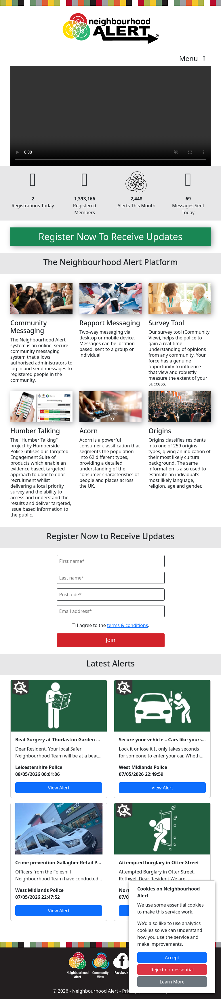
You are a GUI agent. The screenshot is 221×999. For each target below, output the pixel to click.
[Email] (111, 611)
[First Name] (111, 561)
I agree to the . (110, 625)
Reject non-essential (172, 969)
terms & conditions (127, 625)
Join (110, 640)
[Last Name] (111, 578)
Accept (172, 957)
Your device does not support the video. (110, 116)
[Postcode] (111, 594)
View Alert (59, 788)
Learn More (172, 982)
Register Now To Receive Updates (110, 236)
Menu (193, 58)
